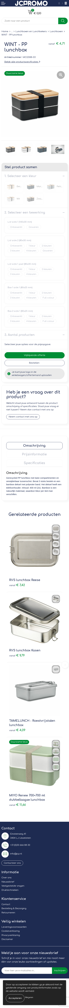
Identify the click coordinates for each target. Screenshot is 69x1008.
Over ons (6, 877)
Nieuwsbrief (7, 882)
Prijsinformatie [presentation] (34, 454)
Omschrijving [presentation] (34, 445)
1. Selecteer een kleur (20, 176)
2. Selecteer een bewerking (25, 212)
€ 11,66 (17, 805)
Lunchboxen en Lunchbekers (31, 31)
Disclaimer (7, 939)
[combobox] (29, 21)
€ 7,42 (17, 585)
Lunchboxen (56, 31)
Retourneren (8, 912)
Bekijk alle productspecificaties (22, 62)
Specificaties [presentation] (34, 463)
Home (4, 31)
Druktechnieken (9, 890)
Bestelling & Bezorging (13, 908)
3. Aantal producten (20, 335)
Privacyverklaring (10, 935)
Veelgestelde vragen (12, 886)
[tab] (34, 445)
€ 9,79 (17, 655)
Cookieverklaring (10, 931)
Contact (5, 904)
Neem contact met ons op (23, 417)
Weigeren (29, 997)
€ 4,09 (17, 730)
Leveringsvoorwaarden (14, 927)
